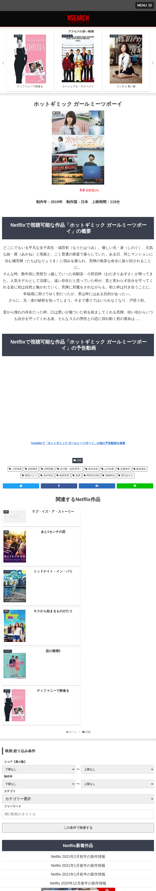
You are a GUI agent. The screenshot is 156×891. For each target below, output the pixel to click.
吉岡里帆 (49, 468)
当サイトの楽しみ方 (78, 869)
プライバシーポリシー (27, 869)
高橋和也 (110, 475)
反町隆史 (33, 468)
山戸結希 (109, 468)
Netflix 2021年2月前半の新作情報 (78, 754)
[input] (78, 711)
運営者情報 (129, 869)
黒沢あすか (127, 475)
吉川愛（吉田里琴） (71, 468)
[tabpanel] (30, 62)
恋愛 (79, 460)
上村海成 (17, 468)
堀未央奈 (93, 468)
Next (153, 63)
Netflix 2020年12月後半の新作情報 (78, 780)
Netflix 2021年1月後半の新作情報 (78, 762)
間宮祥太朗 (93, 475)
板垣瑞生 (141, 468)
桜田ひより (31, 475)
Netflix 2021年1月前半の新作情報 (78, 771)
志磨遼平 (125, 468)
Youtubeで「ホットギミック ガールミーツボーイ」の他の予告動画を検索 (78, 443)
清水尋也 (48, 475)
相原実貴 (64, 475)
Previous (3, 63)
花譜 (77, 475)
